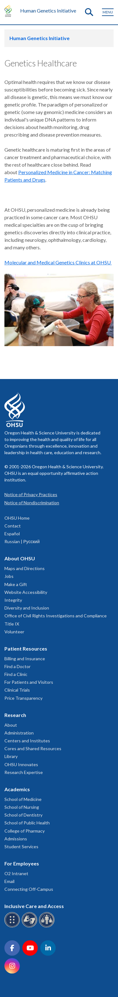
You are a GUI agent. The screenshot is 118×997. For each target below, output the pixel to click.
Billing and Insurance (24, 658)
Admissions (15, 838)
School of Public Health (27, 822)
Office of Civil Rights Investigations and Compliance (55, 615)
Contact (12, 525)
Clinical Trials (17, 690)
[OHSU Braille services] (13, 926)
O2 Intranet (16, 873)
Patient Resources (25, 649)
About (10, 725)
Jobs (9, 576)
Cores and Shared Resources (32, 748)
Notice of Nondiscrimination (31, 502)
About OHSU (19, 558)
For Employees (21, 863)
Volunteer (14, 631)
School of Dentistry (23, 815)
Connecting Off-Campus (28, 889)
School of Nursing (21, 807)
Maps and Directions (24, 568)
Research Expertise (23, 772)
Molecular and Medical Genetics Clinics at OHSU (58, 262)
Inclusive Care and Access (34, 906)
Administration (19, 732)
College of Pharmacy (24, 830)
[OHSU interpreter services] (47, 926)
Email (9, 881)
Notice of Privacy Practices (30, 494)
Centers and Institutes (27, 740)
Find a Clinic (15, 674)
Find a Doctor (17, 666)
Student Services (21, 846)
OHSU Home (17, 518)
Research (15, 715)
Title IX (11, 623)
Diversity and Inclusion (26, 607)
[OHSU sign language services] (30, 926)
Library (11, 756)
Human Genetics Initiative (48, 10)
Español (12, 533)
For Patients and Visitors (28, 682)
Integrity (13, 600)
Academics (17, 789)
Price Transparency (23, 698)
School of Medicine (23, 799)
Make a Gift (15, 584)
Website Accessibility (25, 592)
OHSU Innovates (21, 764)
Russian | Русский (22, 541)
